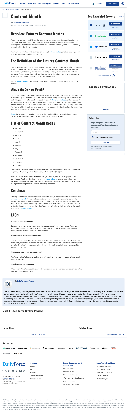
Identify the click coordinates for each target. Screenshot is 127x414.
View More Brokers (104, 76)
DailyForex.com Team (25, 281)
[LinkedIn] (9, 371)
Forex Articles (9, 9)
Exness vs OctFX (69, 372)
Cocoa (13, 114)
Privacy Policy (35, 379)
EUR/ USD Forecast (103, 369)
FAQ (31, 369)
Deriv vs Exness (69, 381)
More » (121, 16)
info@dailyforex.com (8, 378)
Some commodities (59, 100)
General (17, 9)
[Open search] (93, 3)
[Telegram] (13, 371)
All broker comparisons (71, 384)
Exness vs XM (68, 369)
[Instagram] (24, 371)
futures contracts (23, 81)
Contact (33, 372)
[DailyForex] (13, 364)
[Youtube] (20, 371)
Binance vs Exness (70, 375)
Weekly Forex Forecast (104, 372)
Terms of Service (36, 376)
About (32, 366)
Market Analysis (102, 379)
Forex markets (56, 52)
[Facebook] (2, 371)
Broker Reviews (102, 376)
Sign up (106, 142)
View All (106, 109)
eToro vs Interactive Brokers (73, 378)
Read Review (116, 27)
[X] (6, 371)
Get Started (115, 24)
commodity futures (51, 179)
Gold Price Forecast (103, 366)
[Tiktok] (16, 371)
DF (3, 9)
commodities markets (19, 199)
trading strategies (26, 208)
